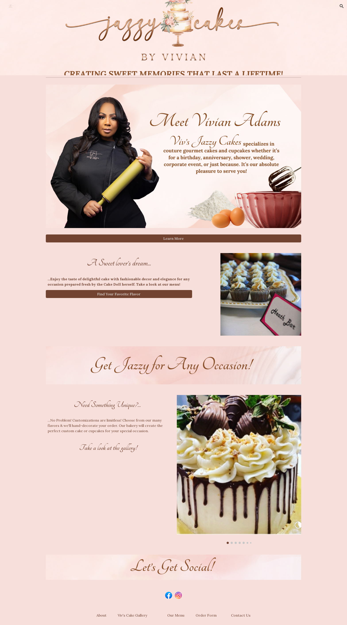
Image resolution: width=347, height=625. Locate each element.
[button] (341, 6)
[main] (119, 263)
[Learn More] (173, 238)
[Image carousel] (239, 469)
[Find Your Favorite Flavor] (119, 294)
